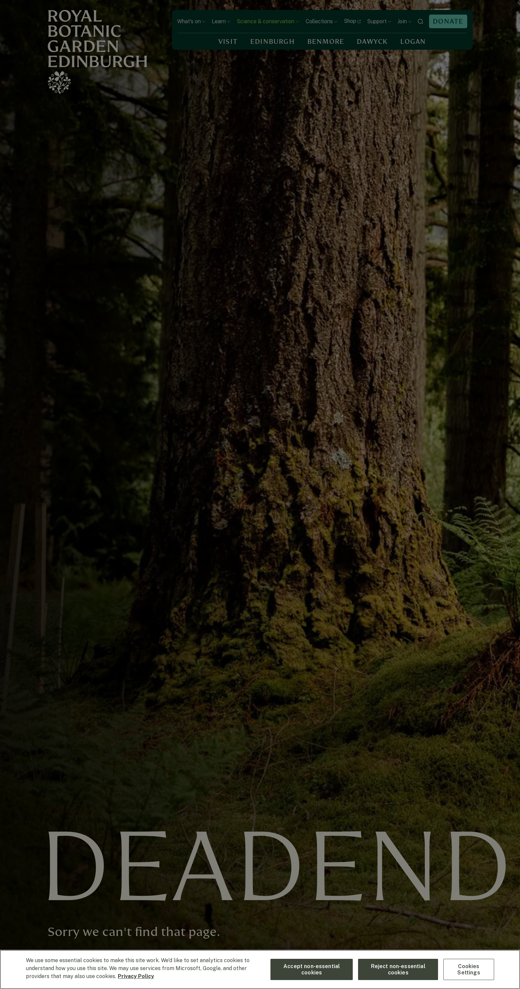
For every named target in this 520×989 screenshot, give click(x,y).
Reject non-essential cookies (398, 969)
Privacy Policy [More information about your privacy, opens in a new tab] (136, 976)
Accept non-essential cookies (311, 969)
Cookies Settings (468, 969)
